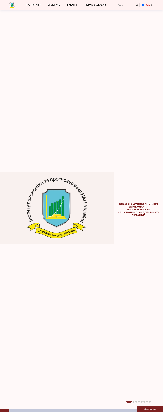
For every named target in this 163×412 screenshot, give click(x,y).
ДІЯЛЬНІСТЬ (54, 5)
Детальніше (150, 409)
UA (148, 5)
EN (153, 5)
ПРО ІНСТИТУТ (33, 5)
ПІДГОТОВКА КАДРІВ (95, 5)
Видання (72, 5)
